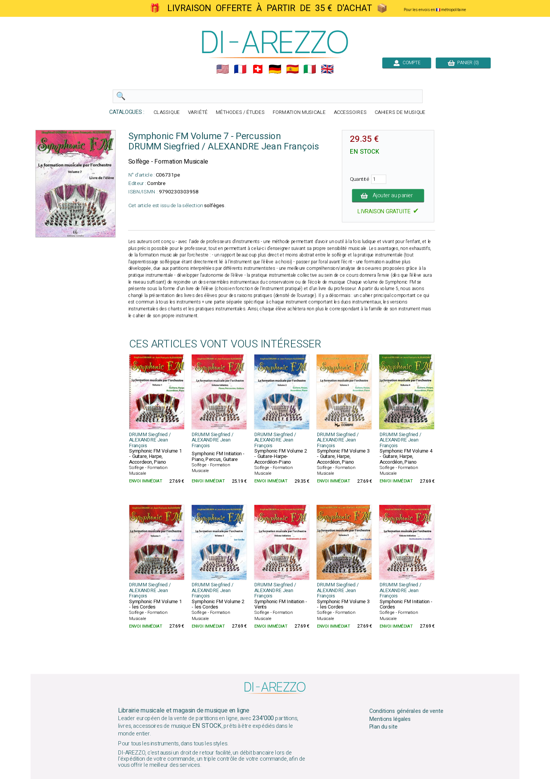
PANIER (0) (463, 62)
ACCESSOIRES (350, 112)
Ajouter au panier (388, 196)
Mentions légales (390, 719)
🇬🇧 (327, 69)
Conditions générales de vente (406, 711)
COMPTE (407, 62)
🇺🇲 (222, 69)
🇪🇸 (292, 69)
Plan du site (383, 727)
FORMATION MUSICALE (299, 112)
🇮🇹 (309, 69)
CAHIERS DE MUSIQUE (400, 112)
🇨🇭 (257, 69)
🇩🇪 (275, 69)
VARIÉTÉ (198, 112)
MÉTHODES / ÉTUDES (240, 112)
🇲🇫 (240, 69)
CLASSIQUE (167, 112)
